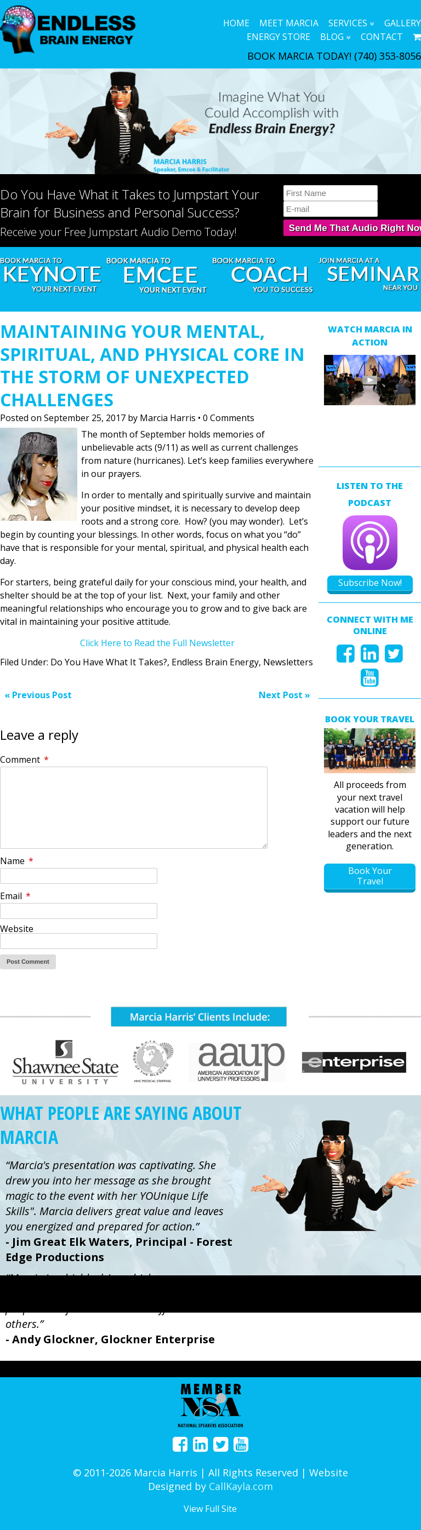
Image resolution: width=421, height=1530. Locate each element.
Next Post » (284, 695)
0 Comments (228, 418)
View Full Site (210, 1509)
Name (16, 861)
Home (236, 23)
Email (15, 896)
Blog (332, 37)
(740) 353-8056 (387, 55)
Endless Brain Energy (215, 662)
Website (16, 928)
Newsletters (288, 662)
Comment (24, 760)
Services (347, 23)
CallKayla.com (241, 1486)
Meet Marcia (288, 23)
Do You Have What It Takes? (108, 662)
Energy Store (278, 37)
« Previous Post (38, 695)
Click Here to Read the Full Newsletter (157, 643)
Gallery (402, 23)
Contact (382, 37)
